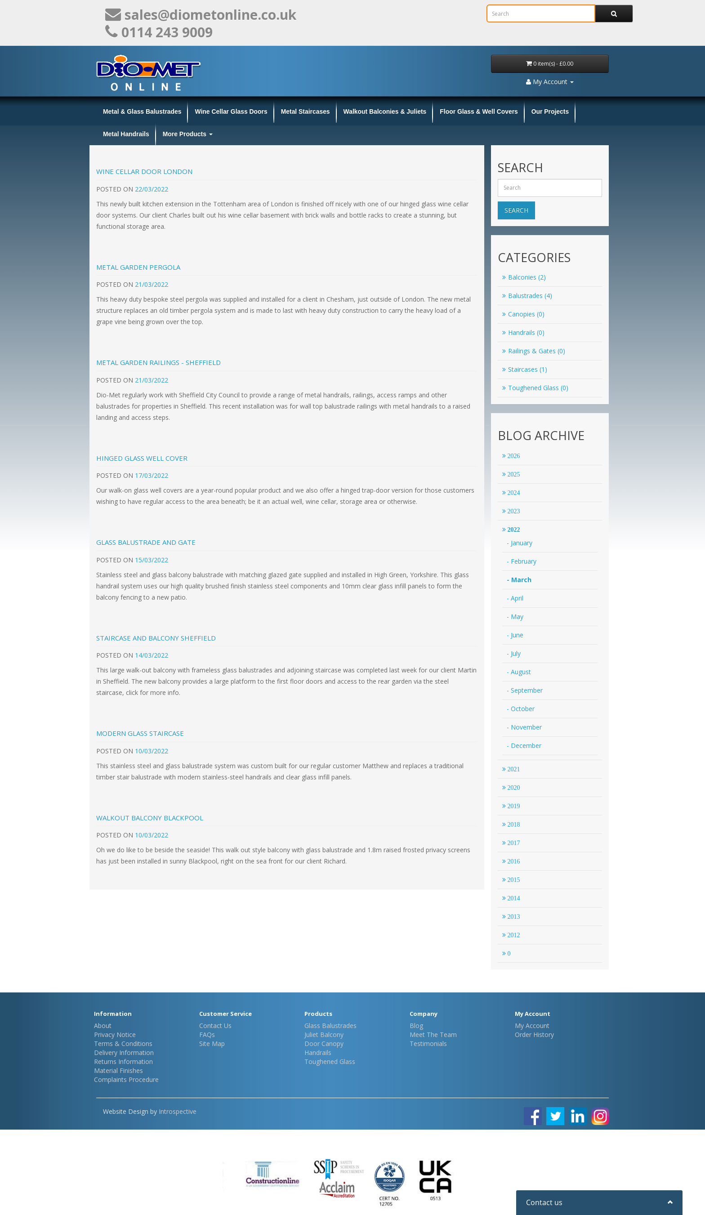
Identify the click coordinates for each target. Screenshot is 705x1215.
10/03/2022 (151, 751)
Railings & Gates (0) (533, 351)
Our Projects (550, 111)
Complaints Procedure (126, 1079)
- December (524, 745)
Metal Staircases (305, 111)
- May (515, 616)
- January (519, 543)
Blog (416, 1025)
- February (521, 561)
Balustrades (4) (527, 295)
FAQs (207, 1034)
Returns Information (123, 1061)
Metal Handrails (126, 134)
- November (524, 727)
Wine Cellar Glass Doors (231, 111)
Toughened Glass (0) (535, 387)
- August (519, 672)
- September (525, 690)
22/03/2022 (151, 189)
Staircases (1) (524, 369)
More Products (188, 134)
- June (515, 635)
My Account (532, 1025)
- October (521, 708)
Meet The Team (433, 1034)
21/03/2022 (151, 284)
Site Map (212, 1043)
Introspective (177, 1111)
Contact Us (215, 1025)
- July (514, 653)
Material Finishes (118, 1070)
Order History (534, 1034)
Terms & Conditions (123, 1043)
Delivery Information (124, 1052)
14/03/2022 (151, 655)
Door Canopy (324, 1043)
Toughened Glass (329, 1061)
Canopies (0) (523, 314)
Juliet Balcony (324, 1034)
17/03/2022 (151, 475)
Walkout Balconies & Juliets (385, 111)
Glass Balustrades (330, 1025)
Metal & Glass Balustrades (142, 111)
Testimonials (428, 1043)
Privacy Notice (115, 1034)
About (103, 1025)
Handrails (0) (523, 332)
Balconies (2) (524, 277)
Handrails (317, 1052)
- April (515, 598)
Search (516, 210)
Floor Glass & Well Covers (479, 111)
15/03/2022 (151, 560)
